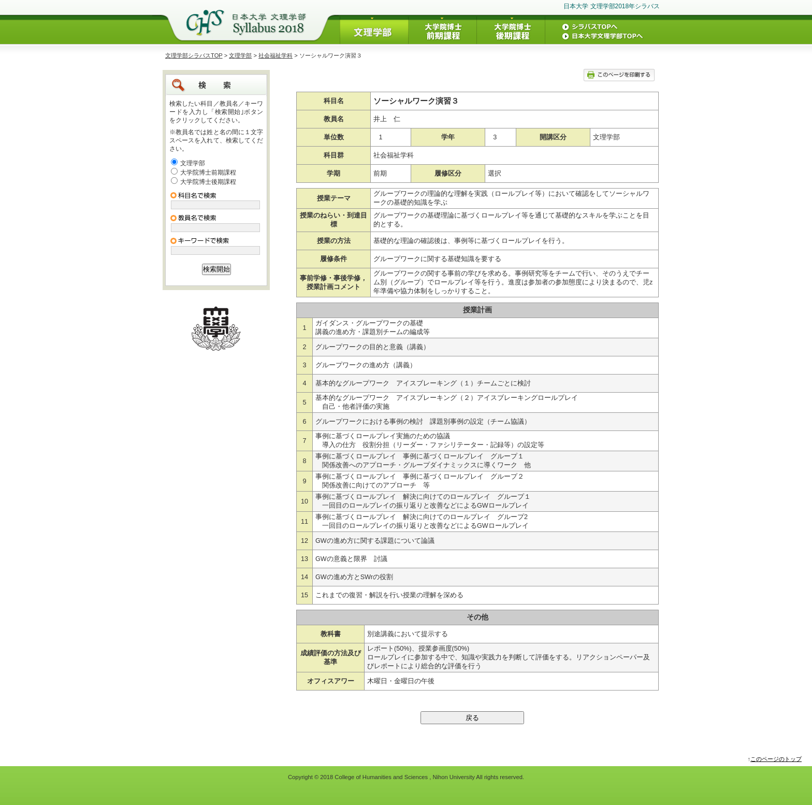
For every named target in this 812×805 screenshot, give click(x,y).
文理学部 (240, 55)
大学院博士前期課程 (208, 172)
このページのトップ (776, 759)
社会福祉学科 (275, 55)
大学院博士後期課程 (208, 181)
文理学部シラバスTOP (194, 55)
